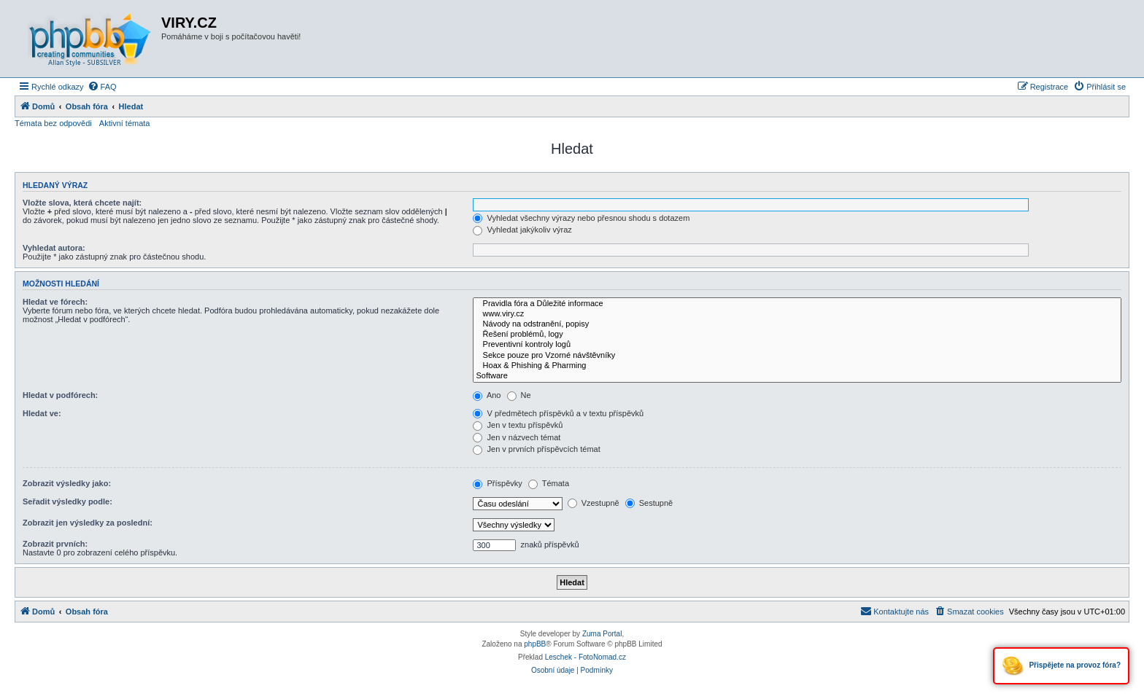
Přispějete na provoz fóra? (1061, 666)
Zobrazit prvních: (55, 543)
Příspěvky (497, 483)
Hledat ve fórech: (55, 301)
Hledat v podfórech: (60, 395)
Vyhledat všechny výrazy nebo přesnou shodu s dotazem (581, 218)
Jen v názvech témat (516, 437)
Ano (486, 395)
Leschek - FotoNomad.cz (585, 657)
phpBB (535, 644)
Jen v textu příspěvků (518, 425)
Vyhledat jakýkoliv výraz (522, 229)
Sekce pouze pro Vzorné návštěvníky (797, 356)
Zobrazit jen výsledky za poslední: (87, 522)
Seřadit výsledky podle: (67, 501)
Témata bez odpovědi (53, 123)
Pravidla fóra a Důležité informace (797, 304)
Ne (519, 395)
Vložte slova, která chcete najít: (82, 202)
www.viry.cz (797, 314)
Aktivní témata (124, 123)
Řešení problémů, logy (797, 334)
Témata (548, 483)
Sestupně (649, 503)
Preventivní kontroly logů (797, 345)
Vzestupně (593, 503)
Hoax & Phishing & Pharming (797, 366)
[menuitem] (102, 86)
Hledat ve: (42, 413)
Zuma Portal (602, 634)
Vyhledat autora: (54, 247)
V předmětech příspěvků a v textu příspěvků (558, 413)
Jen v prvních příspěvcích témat (536, 449)
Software (797, 376)
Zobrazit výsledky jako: (67, 483)
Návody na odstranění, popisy (797, 324)
